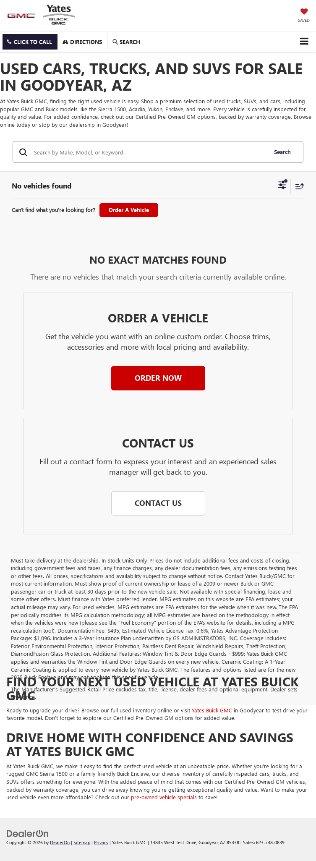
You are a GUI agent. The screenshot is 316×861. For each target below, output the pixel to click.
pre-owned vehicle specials (164, 797)
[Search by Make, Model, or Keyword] (149, 152)
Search (282, 151)
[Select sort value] (297, 186)
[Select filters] (282, 186)
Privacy (101, 842)
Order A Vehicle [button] (129, 209)
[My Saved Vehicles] (304, 16)
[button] (30, 42)
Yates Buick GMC (212, 710)
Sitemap (81, 842)
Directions (82, 41)
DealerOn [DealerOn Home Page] (60, 842)
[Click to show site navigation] (304, 41)
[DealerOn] (27, 832)
